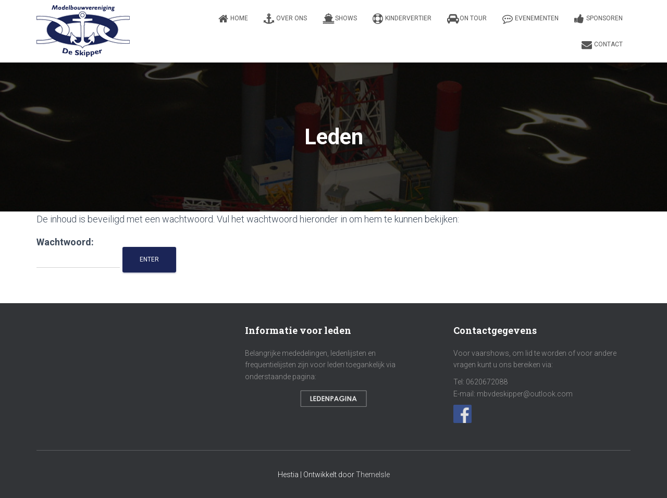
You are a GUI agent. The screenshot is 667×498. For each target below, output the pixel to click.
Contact (602, 45)
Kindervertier (402, 19)
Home (233, 19)
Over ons (285, 19)
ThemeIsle (373, 474)
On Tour (467, 19)
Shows (340, 19)
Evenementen (530, 19)
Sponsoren (598, 19)
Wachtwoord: (78, 252)
